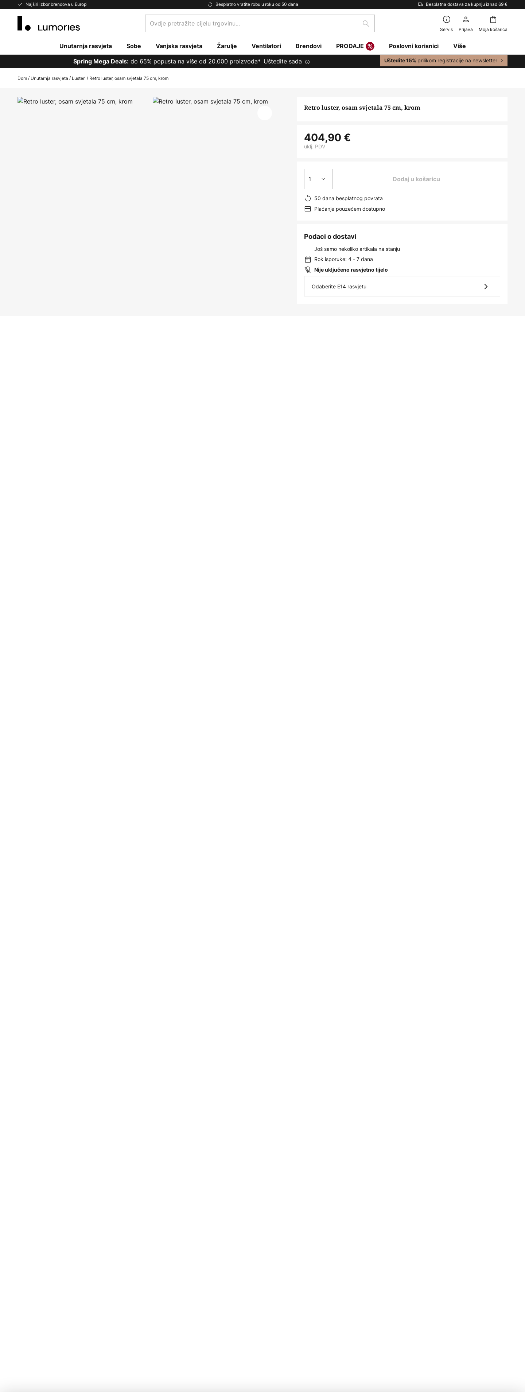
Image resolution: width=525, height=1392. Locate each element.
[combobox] (259, 23)
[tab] (57, 451)
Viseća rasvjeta (221, 740)
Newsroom (32, 1282)
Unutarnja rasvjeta (49, 78)
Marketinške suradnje (47, 1244)
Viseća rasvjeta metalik (157, 740)
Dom (22, 78)
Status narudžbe (40, 1156)
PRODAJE (355, 46)
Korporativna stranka (46, 1232)
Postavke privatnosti (127, 1340)
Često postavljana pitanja (53, 1143)
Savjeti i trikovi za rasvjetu (54, 1269)
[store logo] (49, 23)
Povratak (30, 1168)
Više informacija (142, 450)
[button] (264, 113)
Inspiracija (31, 1257)
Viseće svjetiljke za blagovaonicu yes (68, 740)
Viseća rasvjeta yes (280, 740)
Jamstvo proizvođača (48, 1295)
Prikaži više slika (149, 119)
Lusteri (79, 78)
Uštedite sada (283, 61)
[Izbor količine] (316, 179)
